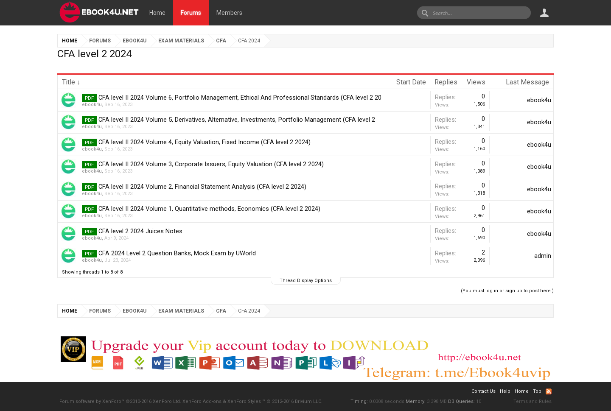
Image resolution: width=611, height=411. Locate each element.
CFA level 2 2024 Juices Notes (140, 231)
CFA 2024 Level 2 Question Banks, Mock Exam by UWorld (177, 253)
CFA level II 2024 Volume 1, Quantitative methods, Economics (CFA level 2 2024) (209, 208)
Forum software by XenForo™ (120, 401)
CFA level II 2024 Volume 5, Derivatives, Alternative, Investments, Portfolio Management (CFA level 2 (236, 119)
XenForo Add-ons (201, 401)
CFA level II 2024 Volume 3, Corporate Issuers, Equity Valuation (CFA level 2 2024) (211, 164)
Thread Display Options (306, 280)
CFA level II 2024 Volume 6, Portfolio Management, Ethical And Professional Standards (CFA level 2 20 (239, 97)
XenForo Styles (244, 401)
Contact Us (483, 391)
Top (537, 391)
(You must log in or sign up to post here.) (507, 291)
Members (229, 12)
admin (542, 256)
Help (505, 391)
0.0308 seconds (386, 401)
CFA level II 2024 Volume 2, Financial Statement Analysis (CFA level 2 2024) (202, 186)
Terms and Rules (532, 401)
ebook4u (92, 104)
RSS (549, 391)
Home (157, 12)
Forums (191, 12)
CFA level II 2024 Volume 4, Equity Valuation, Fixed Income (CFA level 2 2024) (204, 142)
